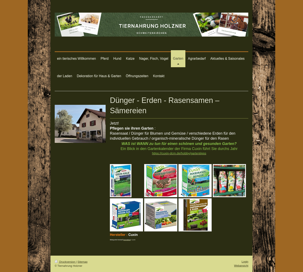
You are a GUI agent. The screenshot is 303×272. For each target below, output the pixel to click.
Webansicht (241, 265)
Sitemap (82, 261)
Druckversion (65, 261)
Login (245, 261)
